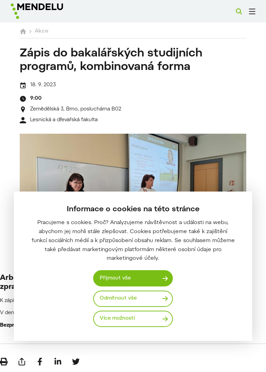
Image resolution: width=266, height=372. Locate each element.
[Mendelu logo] (47, 11)
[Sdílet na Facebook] (40, 361)
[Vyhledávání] (239, 11)
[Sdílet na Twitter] (76, 361)
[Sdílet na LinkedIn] (58, 361)
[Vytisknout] (4, 361)
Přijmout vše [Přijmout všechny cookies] (115, 278)
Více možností (117, 318)
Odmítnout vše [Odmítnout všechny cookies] (118, 298)
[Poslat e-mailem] (22, 361)
